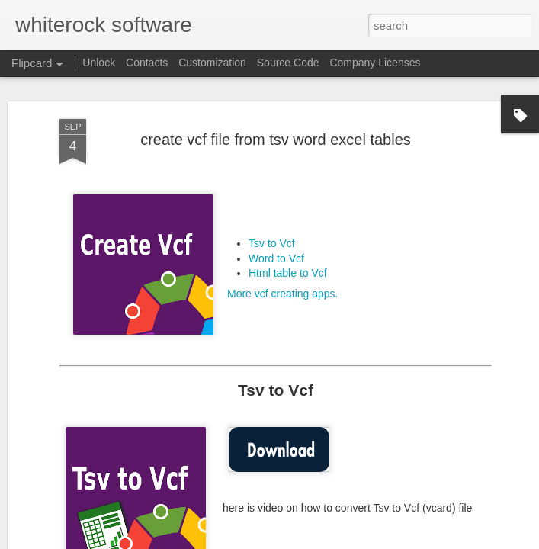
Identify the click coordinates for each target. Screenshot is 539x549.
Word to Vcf (276, 222)
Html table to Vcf (288, 237)
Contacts (147, 62)
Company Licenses (374, 62)
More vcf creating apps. (282, 257)
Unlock (98, 62)
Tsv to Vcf (272, 207)
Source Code (288, 62)
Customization (212, 62)
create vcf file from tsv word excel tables (275, 103)
